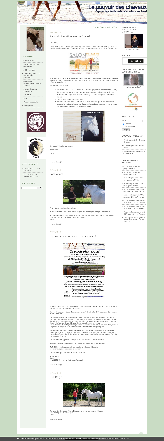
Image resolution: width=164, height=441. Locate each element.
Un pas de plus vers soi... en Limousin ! (73, 236)
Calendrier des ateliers (31, 102)
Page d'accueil (105, 27)
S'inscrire (127, 124)
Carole (125, 166)
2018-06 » (115, 27)
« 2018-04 (95, 27)
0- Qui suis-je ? (29, 61)
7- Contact (27, 95)
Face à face (57, 174)
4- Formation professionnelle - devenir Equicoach (32, 83)
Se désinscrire (129, 127)
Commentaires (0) (56, 162)
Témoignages (28, 105)
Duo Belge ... (57, 377)
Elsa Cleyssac (128, 218)
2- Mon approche (30, 70)
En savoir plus (123, 439)
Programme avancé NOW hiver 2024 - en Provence (134, 220)
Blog (25, 98)
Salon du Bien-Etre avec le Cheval (70, 36)
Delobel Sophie (128, 178)
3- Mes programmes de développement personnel (32, 76)
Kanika (125, 195)
